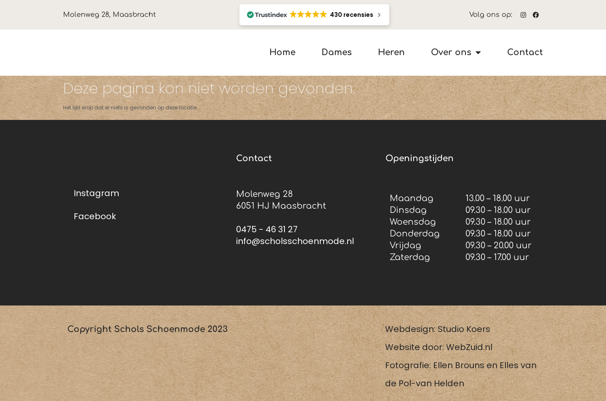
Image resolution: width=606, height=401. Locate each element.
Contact (525, 53)
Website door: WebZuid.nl (438, 347)
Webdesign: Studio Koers (437, 329)
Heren (391, 53)
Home (282, 53)
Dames (337, 53)
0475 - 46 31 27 (267, 229)
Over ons (456, 52)
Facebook (95, 216)
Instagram (96, 193)
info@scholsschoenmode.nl (295, 241)
